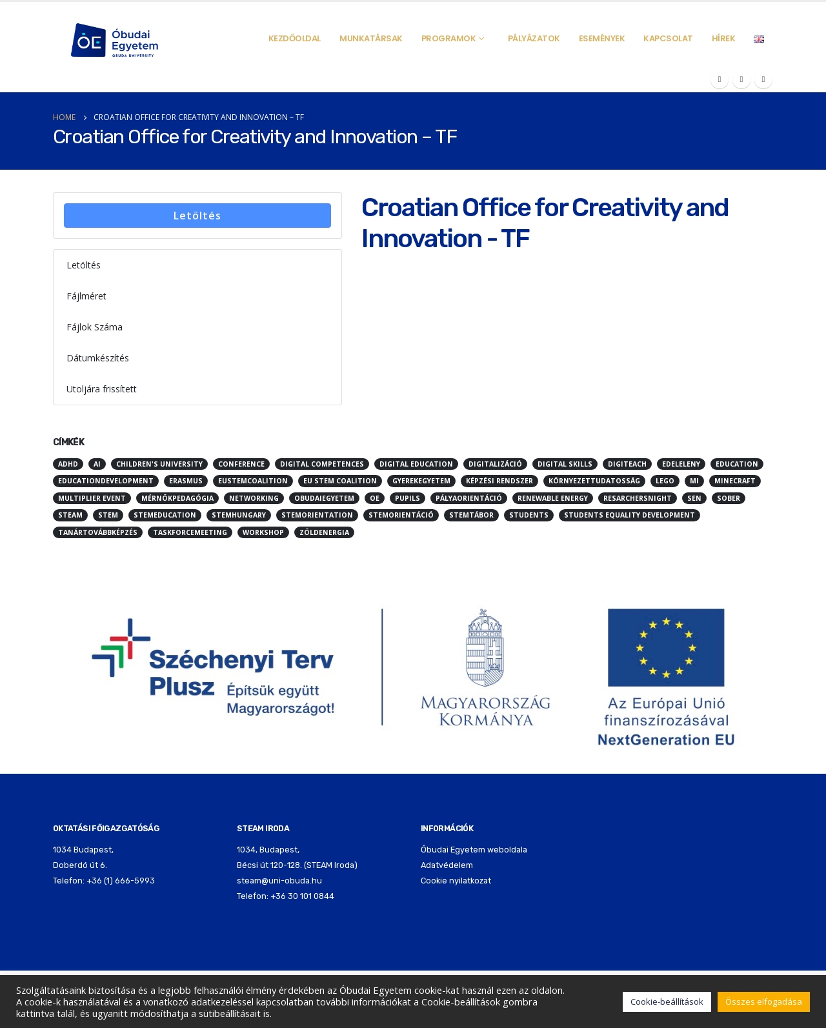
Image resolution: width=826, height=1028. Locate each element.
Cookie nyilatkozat (456, 880)
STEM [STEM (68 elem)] (108, 514)
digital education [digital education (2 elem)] (416, 464)
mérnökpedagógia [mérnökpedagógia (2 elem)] (177, 498)
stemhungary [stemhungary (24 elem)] (239, 514)
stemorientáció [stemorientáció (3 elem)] (401, 514)
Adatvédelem (447, 865)
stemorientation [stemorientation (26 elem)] (317, 514)
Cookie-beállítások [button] (666, 1001)
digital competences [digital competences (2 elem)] (322, 464)
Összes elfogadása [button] (763, 1001)
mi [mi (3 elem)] (694, 480)
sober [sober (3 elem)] (728, 498)
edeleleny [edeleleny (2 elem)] (681, 464)
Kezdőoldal (294, 38)
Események (602, 38)
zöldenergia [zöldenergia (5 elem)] (324, 532)
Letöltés (197, 215)
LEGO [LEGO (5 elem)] (665, 480)
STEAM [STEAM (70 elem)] (70, 514)
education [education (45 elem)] (737, 464)
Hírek (724, 38)
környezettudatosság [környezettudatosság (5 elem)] (594, 480)
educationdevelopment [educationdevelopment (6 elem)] (106, 480)
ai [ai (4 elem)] (97, 464)
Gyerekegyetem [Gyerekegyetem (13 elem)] (421, 480)
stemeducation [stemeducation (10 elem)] (165, 514)
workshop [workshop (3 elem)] (263, 532)
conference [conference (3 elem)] (241, 464)
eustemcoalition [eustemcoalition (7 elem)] (253, 480)
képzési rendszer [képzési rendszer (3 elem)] (499, 480)
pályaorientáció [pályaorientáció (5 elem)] (469, 498)
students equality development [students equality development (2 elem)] (629, 514)
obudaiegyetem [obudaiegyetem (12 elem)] (324, 498)
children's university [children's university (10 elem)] (159, 464)
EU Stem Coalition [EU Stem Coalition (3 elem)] (340, 480)
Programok (448, 38)
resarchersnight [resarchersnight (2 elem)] (637, 498)
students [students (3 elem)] (529, 514)
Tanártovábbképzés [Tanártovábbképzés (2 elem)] (97, 532)
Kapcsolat (668, 38)
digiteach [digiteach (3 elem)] (627, 464)
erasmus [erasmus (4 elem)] (186, 480)
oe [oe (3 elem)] (374, 498)
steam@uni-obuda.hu (279, 880)
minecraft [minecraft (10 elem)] (735, 480)
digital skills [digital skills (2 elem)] (565, 464)
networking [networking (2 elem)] (254, 498)
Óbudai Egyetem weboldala (474, 849)
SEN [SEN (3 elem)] (694, 498)
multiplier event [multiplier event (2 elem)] (92, 498)
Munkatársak (371, 38)
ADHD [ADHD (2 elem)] (68, 464)
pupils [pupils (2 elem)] (407, 498)
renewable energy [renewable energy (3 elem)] (553, 498)
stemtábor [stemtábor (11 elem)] (471, 514)
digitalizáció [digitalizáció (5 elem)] (495, 464)
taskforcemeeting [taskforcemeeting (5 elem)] (190, 532)
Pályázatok (534, 38)
